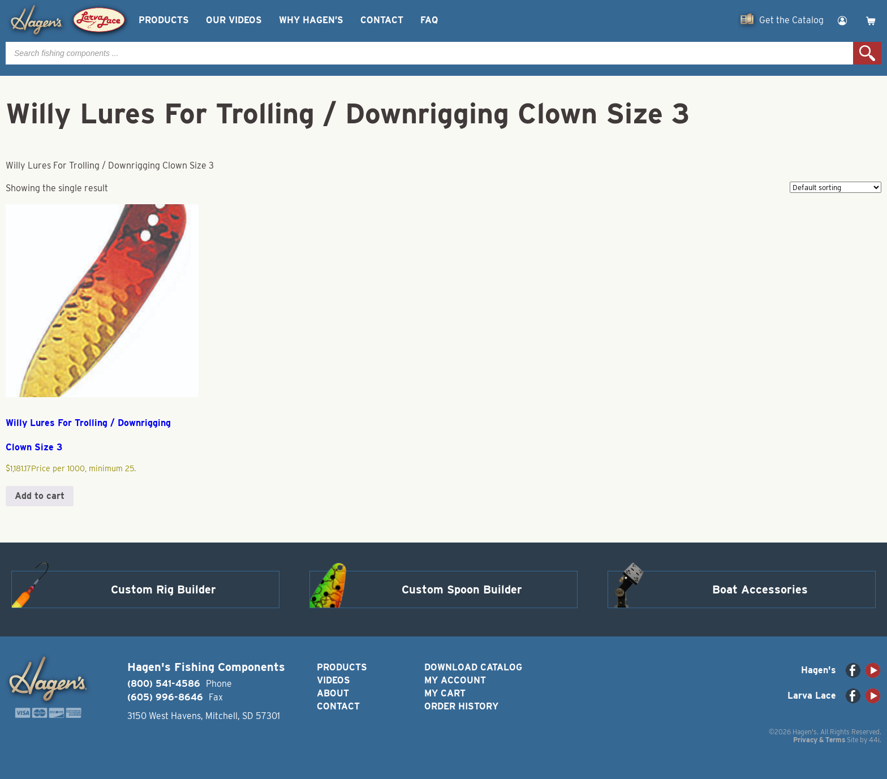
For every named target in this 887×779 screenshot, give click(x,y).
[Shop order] (835, 187)
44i (874, 739)
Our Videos (234, 20)
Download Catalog (473, 667)
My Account (455, 680)
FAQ (429, 20)
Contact (381, 20)
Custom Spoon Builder (462, 589)
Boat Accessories (760, 589)
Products (164, 20)
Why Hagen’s (311, 20)
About (333, 693)
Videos (333, 680)
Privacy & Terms (819, 739)
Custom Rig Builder (163, 589)
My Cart (445, 693)
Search (867, 53)
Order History (461, 706)
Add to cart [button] (39, 495)
